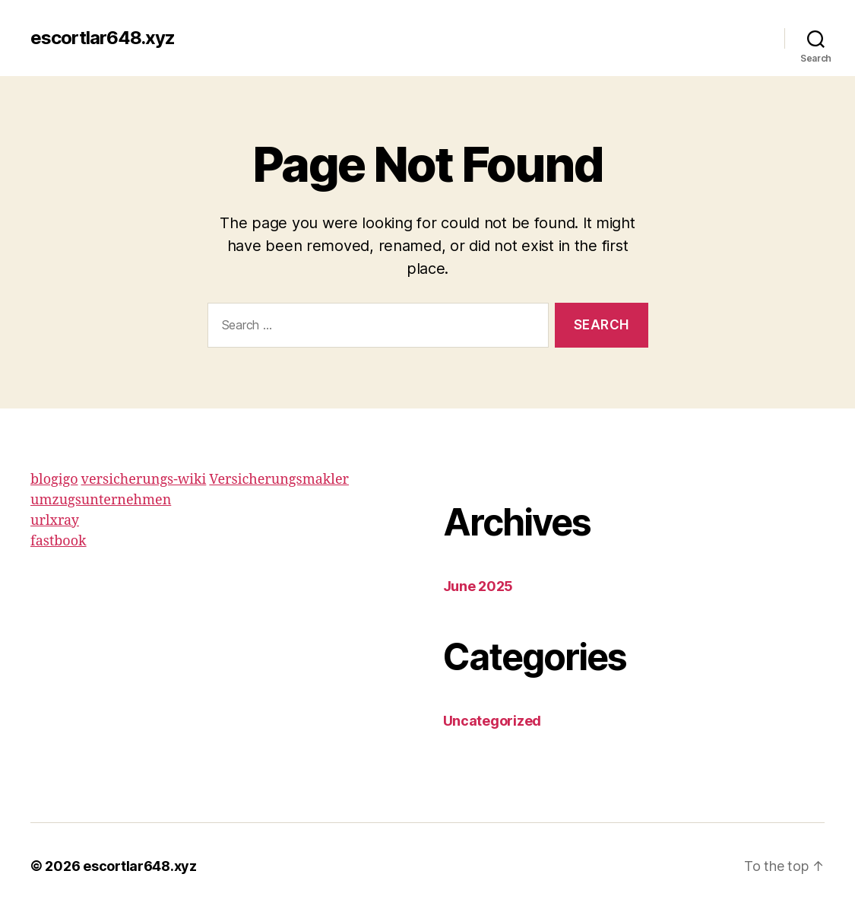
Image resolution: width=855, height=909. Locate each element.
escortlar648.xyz (102, 38)
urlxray (54, 520)
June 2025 (478, 586)
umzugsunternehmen (100, 500)
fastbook (58, 541)
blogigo (54, 479)
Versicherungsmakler (279, 479)
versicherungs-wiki (144, 479)
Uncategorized (492, 721)
